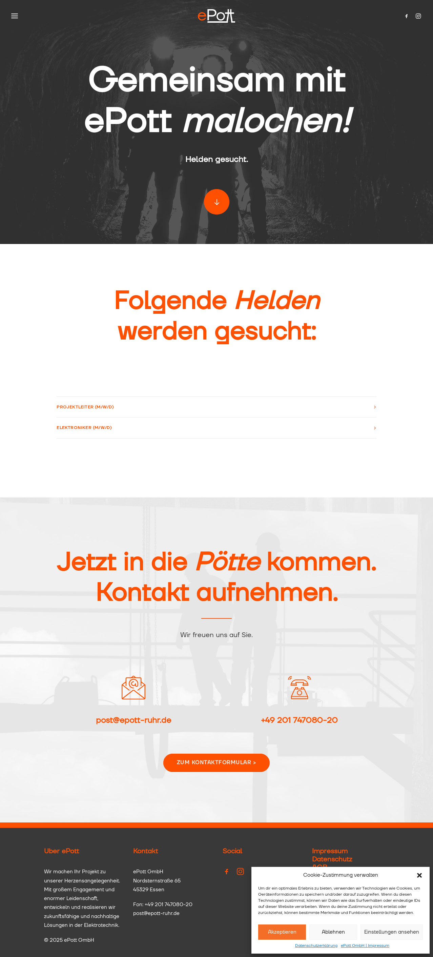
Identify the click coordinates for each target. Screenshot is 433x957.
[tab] (216, 407)
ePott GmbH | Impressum (365, 946)
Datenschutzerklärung (316, 946)
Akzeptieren (282, 932)
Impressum (330, 851)
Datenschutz (332, 859)
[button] (419, 875)
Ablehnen (333, 932)
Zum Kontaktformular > (216, 762)
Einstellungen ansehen (391, 932)
